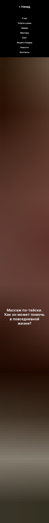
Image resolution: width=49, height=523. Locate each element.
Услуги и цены (24, 23)
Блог (24, 38)
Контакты (24, 52)
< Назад (24, 6)
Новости (24, 47)
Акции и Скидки (24, 42)
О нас (24, 18)
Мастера (24, 33)
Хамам (24, 28)
